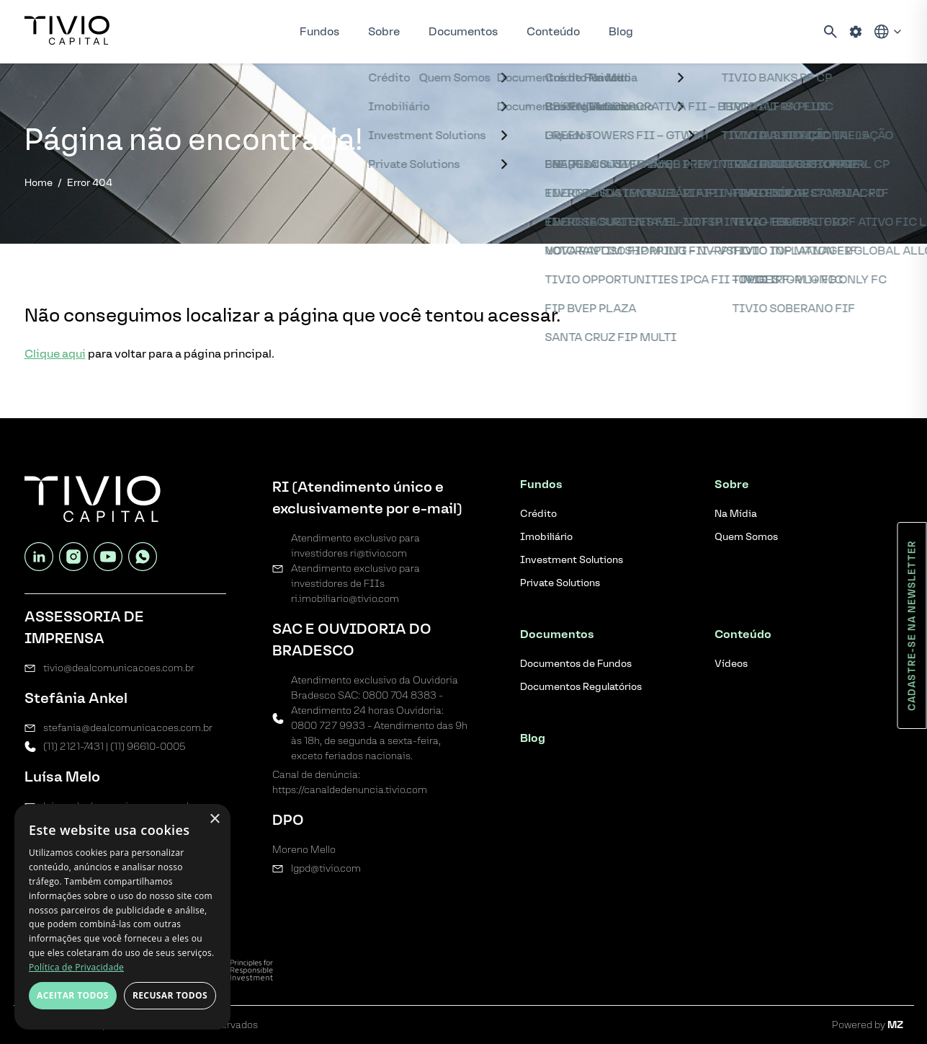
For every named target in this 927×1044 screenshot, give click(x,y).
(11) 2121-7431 (73, 746)
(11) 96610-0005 (148, 746)
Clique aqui (55, 353)
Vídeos (731, 664)
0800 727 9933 (328, 726)
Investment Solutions (571, 560)
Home (38, 183)
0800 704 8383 (399, 695)
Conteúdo (553, 31)
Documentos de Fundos (576, 664)
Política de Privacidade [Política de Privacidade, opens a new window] (76, 967)
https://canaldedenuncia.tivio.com (349, 790)
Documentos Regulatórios (581, 687)
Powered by (867, 1025)
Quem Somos (746, 537)
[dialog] (122, 917)
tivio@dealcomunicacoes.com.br (118, 668)
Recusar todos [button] (170, 995)
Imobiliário (546, 537)
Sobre (384, 31)
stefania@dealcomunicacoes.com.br (127, 728)
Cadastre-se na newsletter (912, 625)
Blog (621, 31)
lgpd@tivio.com (326, 868)
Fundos (319, 31)
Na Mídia (736, 514)
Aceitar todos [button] (73, 995)
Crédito (538, 514)
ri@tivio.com (378, 553)
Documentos (463, 31)
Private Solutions (560, 583)
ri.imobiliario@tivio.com (345, 599)
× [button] (214, 819)
